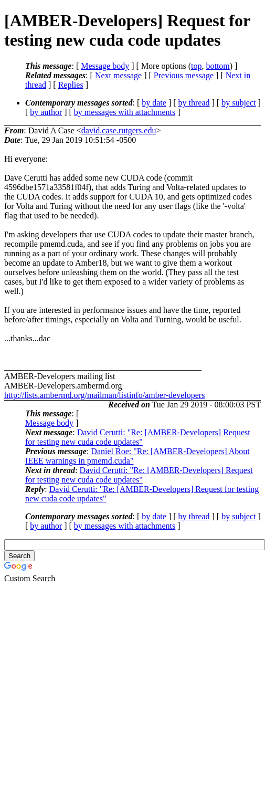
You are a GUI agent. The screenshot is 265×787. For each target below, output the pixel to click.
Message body (105, 65)
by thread (194, 102)
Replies (70, 84)
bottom (217, 65)
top (196, 65)
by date (154, 102)
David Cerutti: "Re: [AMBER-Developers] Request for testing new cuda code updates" (137, 437)
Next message (118, 75)
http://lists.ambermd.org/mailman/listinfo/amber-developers (104, 395)
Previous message (184, 75)
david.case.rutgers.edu (118, 130)
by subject (238, 102)
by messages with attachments (124, 112)
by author (46, 112)
